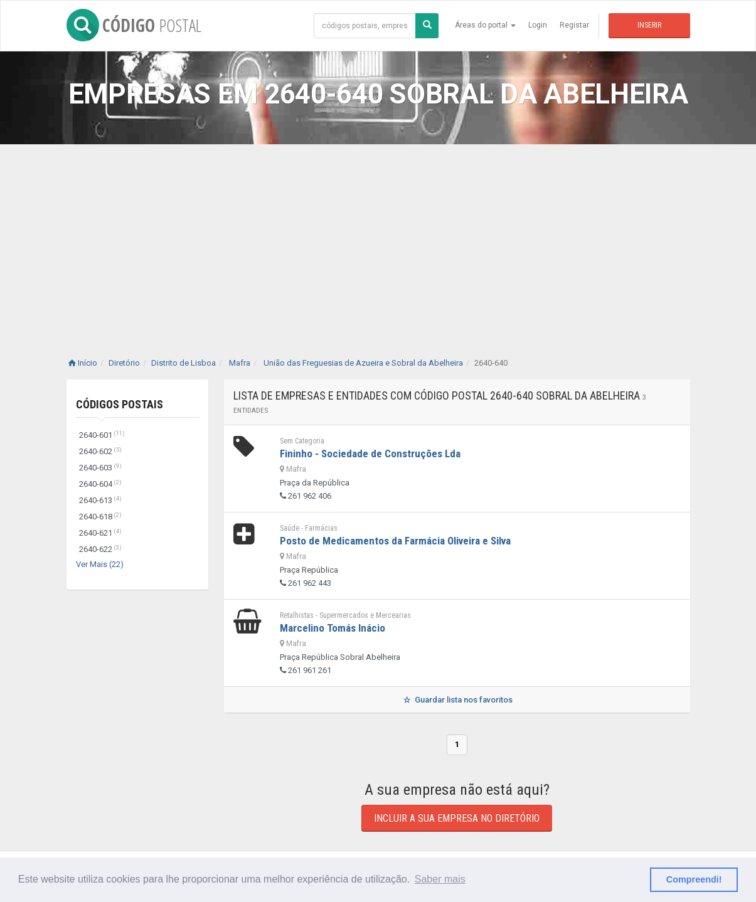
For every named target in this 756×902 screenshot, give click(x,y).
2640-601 (102, 435)
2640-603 (100, 467)
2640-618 (100, 516)
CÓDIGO (134, 25)
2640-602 (100, 451)
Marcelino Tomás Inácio (332, 628)
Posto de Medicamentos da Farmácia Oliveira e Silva (395, 540)
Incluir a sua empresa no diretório (457, 818)
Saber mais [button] (440, 879)
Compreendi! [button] (694, 879)
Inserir (649, 25)
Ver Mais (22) (100, 564)
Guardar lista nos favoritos (456, 699)
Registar (574, 25)
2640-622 (100, 549)
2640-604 (100, 484)
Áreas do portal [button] (485, 25)
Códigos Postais (119, 404)
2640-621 (100, 533)
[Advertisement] (378, 238)
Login (537, 25)
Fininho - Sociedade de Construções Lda (370, 453)
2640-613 (100, 500)
